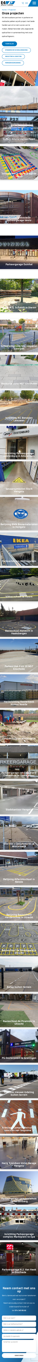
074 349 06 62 (20, 1310)
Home (4, 10)
